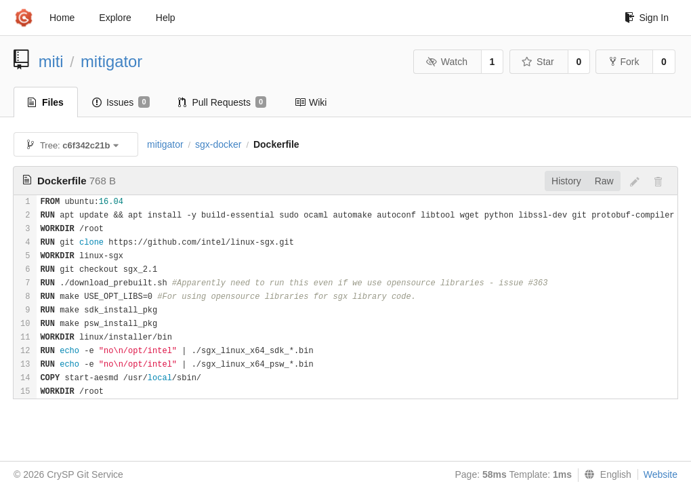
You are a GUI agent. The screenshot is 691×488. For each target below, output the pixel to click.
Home (62, 17)
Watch (446, 61)
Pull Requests (222, 102)
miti (51, 61)
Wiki (311, 102)
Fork (624, 61)
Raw (604, 181)
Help (165, 17)
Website (660, 474)
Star (538, 61)
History (566, 181)
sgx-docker (218, 144)
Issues (121, 102)
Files (46, 102)
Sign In (647, 17)
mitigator (111, 61)
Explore (115, 17)
